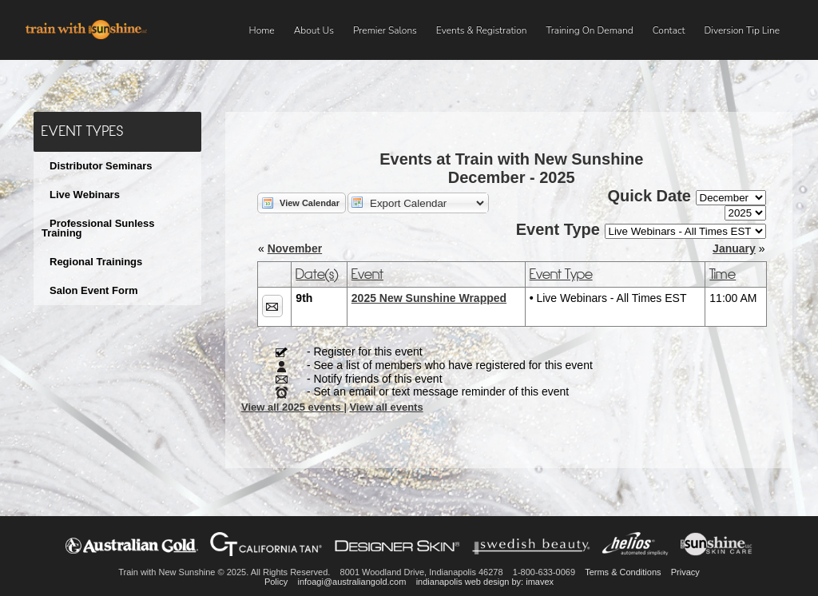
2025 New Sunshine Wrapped (428, 298)
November (295, 248)
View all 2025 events (292, 407)
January (734, 248)
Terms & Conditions (623, 572)
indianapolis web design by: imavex (485, 581)
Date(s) (317, 274)
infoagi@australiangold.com (351, 581)
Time (722, 274)
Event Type (561, 274)
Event (367, 274)
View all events (386, 407)
